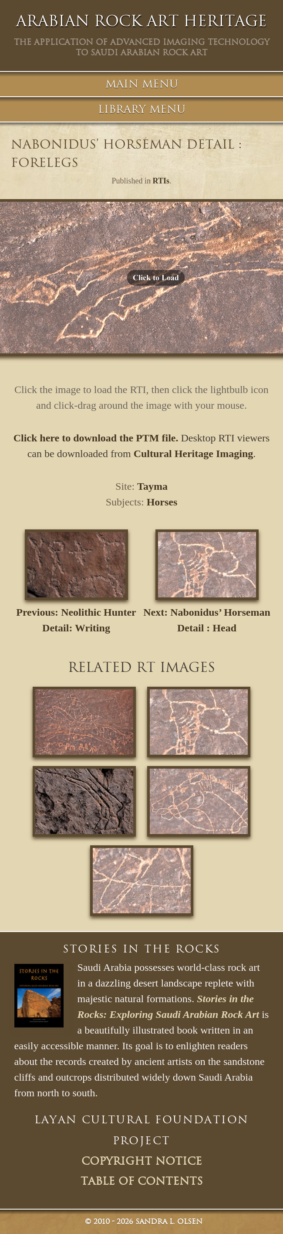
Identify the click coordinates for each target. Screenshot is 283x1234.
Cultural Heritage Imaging (193, 453)
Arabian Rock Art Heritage (141, 21)
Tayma (152, 486)
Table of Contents (142, 1181)
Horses (162, 502)
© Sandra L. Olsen (143, 1221)
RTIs (161, 180)
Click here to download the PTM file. (96, 438)
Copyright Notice (141, 1161)
